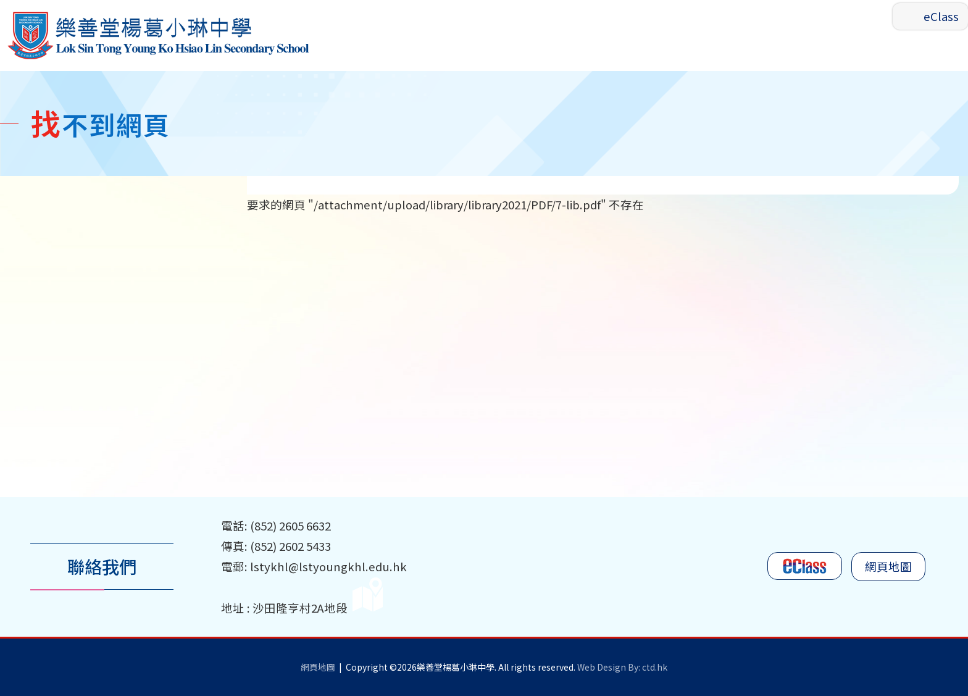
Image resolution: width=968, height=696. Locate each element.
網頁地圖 (888, 567)
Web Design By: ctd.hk (622, 667)
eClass (941, 16)
